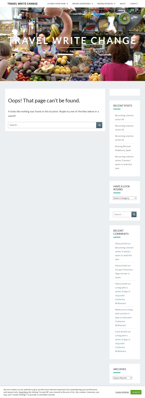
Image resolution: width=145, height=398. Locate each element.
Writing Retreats (105, 3)
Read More (24, 392)
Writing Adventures (81, 3)
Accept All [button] (136, 392)
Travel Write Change (22, 3)
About (123, 3)
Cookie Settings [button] (122, 392)
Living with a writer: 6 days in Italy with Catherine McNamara (122, 295)
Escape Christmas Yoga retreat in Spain (124, 273)
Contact (134, 3)
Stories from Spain (56, 3)
